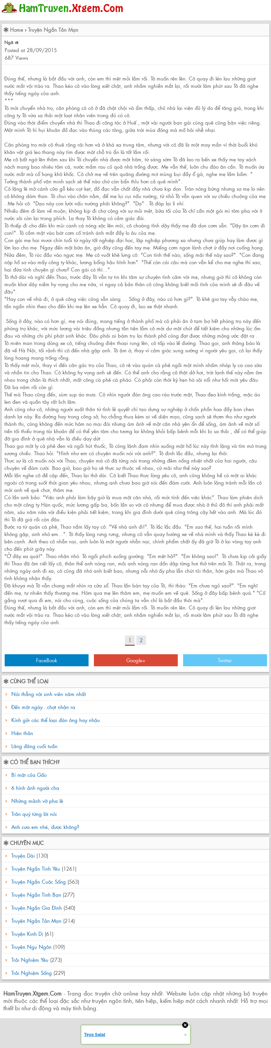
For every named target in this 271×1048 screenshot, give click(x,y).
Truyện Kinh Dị (27, 933)
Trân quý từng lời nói (33, 814)
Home (16, 29)
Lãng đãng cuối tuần (34, 746)
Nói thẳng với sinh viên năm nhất (48, 694)
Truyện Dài (23, 855)
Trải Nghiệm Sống (31, 973)
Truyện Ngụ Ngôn (31, 946)
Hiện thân (22, 733)
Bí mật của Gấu (28, 774)
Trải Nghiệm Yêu (29, 960)
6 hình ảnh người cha (34, 788)
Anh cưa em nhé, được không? (44, 827)
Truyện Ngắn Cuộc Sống (38, 881)
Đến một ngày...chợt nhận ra (43, 707)
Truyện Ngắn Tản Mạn (53, 29)
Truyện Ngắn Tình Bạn (36, 894)
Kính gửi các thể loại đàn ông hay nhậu (55, 720)
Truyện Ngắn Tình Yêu (35, 868)
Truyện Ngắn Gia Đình (36, 907)
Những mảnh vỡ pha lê (36, 801)
